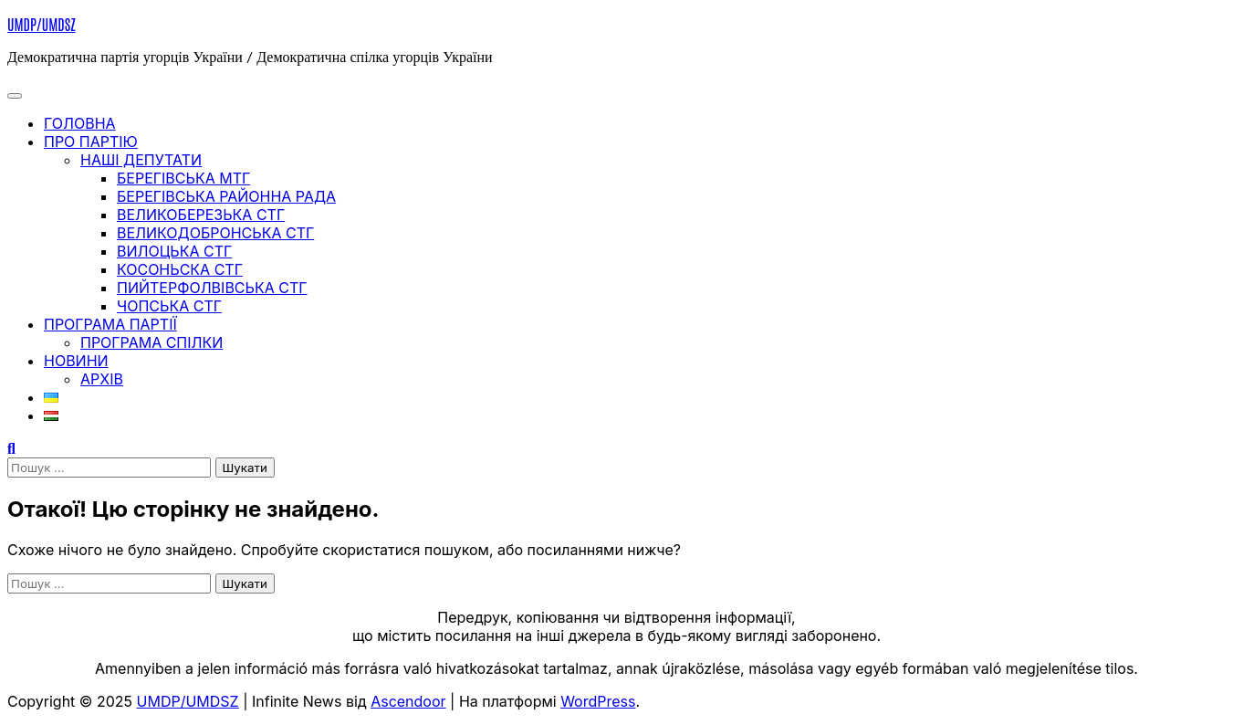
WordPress (597, 701)
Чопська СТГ (169, 306)
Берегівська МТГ (183, 178)
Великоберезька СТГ (201, 214)
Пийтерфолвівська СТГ (212, 287)
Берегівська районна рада (226, 196)
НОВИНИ (76, 361)
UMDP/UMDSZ (41, 24)
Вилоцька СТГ (174, 251)
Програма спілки (151, 342)
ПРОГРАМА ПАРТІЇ (110, 324)
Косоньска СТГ (180, 269)
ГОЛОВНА (80, 123)
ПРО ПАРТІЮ (91, 141)
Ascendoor (408, 701)
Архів (101, 379)
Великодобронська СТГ (215, 233)
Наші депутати (141, 160)
